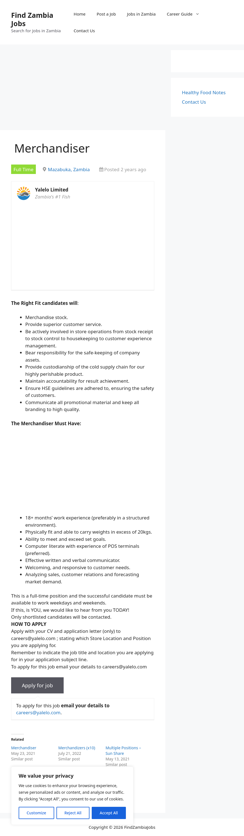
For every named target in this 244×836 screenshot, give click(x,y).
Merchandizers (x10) (76, 747)
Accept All (109, 812)
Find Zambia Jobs (32, 19)
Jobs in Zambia (141, 14)
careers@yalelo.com (38, 712)
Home (80, 14)
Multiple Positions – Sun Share (123, 750)
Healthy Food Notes (204, 92)
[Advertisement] (82, 89)
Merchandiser (23, 747)
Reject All (72, 812)
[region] (72, 796)
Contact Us (84, 30)
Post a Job (106, 14)
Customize (36, 812)
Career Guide (186, 14)
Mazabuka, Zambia (69, 169)
